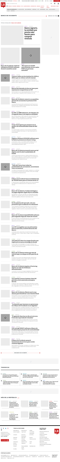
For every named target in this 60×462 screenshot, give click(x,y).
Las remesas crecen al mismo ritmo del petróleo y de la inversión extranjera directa (24, 280)
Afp (38, 9)
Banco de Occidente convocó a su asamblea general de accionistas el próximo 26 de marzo (25, 100)
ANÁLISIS (38, 6)
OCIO (22, 6)
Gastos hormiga (52, 9)
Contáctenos (42, 435)
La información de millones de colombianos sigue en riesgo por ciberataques (13, 417)
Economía (31, 434)
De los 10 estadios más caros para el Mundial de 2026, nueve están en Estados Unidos (30, 383)
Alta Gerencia (24, 430)
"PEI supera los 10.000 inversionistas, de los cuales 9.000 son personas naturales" (30, 68)
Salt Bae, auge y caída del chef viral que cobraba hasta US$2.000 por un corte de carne (30, 376)
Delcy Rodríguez (28, 9)
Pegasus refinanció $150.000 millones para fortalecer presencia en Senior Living (25, 139)
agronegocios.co (14, 455)
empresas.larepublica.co (23, 455)
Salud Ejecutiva (32, 445)
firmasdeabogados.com (33, 455)
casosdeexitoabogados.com (6, 456)
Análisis (31, 430)
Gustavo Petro (21, 9)
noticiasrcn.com (41, 456)
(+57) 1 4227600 (4, 436)
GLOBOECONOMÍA (26, 6)
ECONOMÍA (14, 6)
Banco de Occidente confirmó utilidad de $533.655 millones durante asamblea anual (10, 67)
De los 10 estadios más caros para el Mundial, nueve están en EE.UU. (33, 404)
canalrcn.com (28, 456)
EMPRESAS (19, 6)
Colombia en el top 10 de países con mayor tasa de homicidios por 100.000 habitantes (10, 376)
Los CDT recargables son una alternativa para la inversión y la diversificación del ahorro (24, 228)
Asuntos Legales (16, 431)
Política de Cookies (43, 442)
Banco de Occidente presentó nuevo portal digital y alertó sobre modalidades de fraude (25, 152)
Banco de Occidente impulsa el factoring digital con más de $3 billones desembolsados (24, 267)
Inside (31, 441)
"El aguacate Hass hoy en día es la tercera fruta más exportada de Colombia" (25, 317)
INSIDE (57, 6)
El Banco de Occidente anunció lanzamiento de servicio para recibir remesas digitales (23, 342)
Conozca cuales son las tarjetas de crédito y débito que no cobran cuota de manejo (25, 77)
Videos (22, 448)
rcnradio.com (34, 456)
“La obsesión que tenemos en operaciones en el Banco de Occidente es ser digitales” (25, 305)
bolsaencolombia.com (44, 455)
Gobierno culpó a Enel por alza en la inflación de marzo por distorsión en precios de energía (33, 415)
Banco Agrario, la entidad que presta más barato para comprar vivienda (31, 33)
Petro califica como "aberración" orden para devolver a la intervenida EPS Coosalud (50, 383)
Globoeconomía (33, 438)
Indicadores (15, 441)
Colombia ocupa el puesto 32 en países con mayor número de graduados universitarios (50, 376)
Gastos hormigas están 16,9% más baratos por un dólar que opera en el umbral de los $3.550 (54, 415)
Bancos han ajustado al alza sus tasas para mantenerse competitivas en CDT (25, 89)
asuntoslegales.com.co (5, 455)
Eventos (31, 437)
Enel (47, 9)
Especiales (23, 437)
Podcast (15, 445)
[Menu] (7, 6)
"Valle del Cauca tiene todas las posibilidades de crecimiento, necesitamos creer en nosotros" (25, 166)
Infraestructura (24, 441)
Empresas (15, 437)
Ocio (30, 443)
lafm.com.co (47, 456)
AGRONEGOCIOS (33, 6)
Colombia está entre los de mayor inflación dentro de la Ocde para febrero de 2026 (11, 383)
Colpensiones (42, 9)
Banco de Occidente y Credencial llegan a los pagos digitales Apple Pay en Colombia (25, 191)
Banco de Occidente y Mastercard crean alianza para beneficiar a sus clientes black (25, 292)
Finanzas (15, 438)
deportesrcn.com (10, 457)
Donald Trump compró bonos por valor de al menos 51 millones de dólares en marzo (14, 405)
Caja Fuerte (23, 431)
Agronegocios (16, 430)
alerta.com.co (3, 457)
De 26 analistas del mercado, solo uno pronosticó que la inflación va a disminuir (25, 203)
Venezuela (34, 9)
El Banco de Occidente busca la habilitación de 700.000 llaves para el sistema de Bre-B (25, 179)
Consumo (15, 434)
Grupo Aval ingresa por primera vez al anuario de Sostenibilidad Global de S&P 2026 (24, 126)
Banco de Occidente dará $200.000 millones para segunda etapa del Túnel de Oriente (25, 215)
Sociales (15, 448)
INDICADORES (53, 6)
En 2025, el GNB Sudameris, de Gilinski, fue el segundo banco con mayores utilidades (25, 113)
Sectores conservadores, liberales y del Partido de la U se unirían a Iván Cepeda (53, 405)
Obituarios (23, 443)
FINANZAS (10, 6)
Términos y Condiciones (44, 438)
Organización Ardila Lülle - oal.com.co (55, 455)
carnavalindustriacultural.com (18, 456)
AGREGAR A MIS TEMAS (53, 15)
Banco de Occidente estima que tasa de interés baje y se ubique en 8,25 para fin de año (25, 254)
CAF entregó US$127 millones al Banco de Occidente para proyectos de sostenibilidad (25, 329)
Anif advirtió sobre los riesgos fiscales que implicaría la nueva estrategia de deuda (25, 241)
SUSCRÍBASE (56, 0)
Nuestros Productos (43, 434)
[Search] (51, 3)
